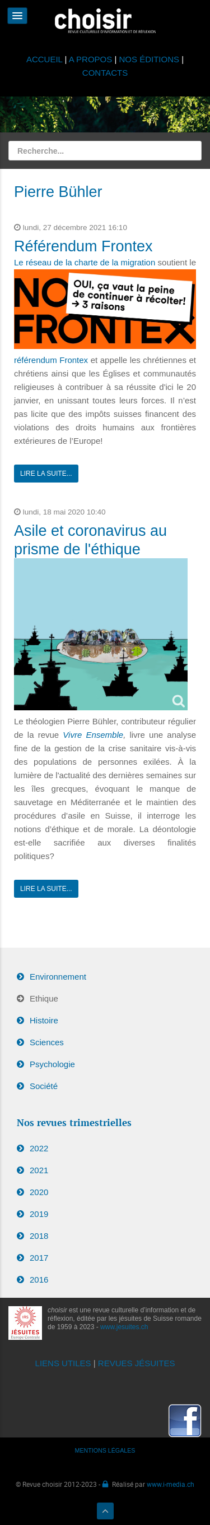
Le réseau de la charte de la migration (84, 262)
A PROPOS (91, 59)
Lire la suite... (46, 473)
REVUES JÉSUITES (136, 1363)
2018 (39, 1236)
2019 (39, 1214)
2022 (39, 1148)
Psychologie (52, 1064)
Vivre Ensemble (93, 734)
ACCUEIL (45, 59)
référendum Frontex (51, 360)
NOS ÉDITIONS (149, 59)
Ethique (44, 998)
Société (44, 1086)
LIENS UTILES (63, 1363)
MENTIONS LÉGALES (105, 1450)
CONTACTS (105, 72)
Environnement (58, 976)
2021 (39, 1170)
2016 (39, 1279)
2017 (39, 1257)
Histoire (44, 1020)
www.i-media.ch (170, 1484)
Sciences (47, 1042)
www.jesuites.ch (124, 1327)
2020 (39, 1192)
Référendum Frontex (83, 246)
